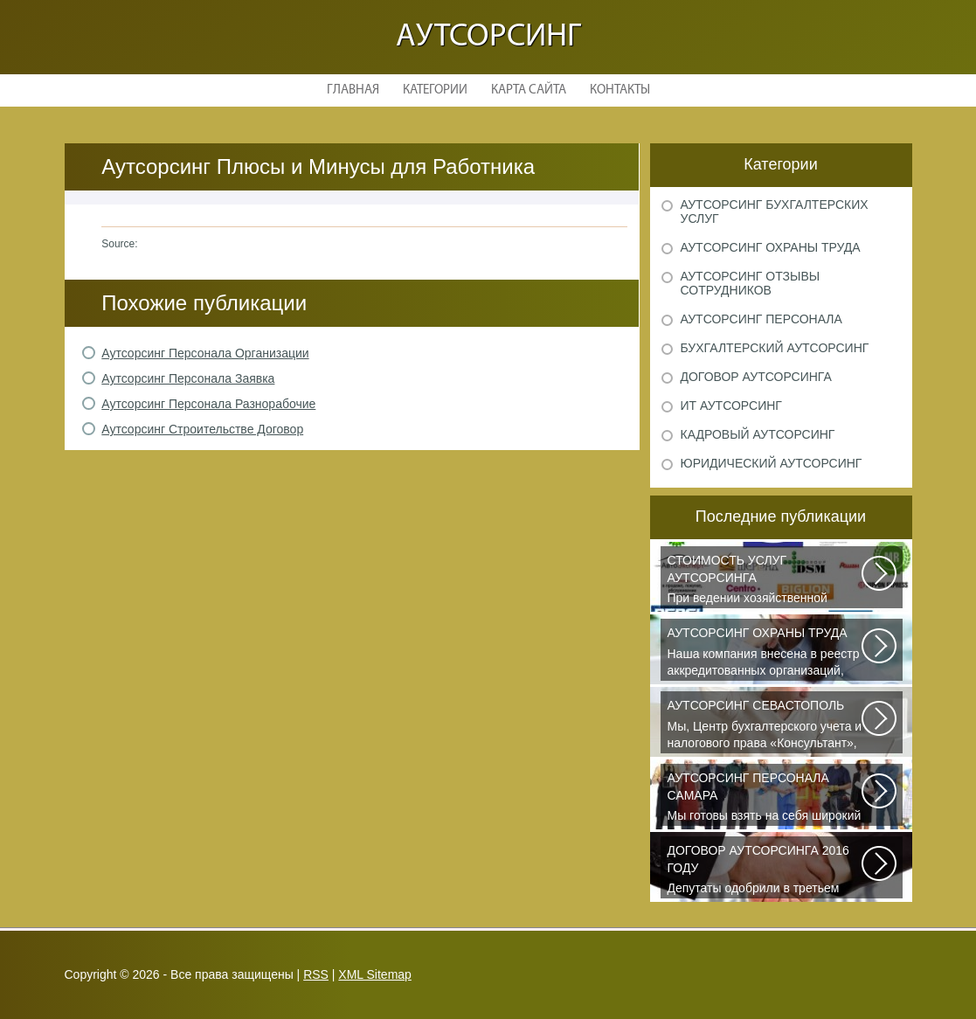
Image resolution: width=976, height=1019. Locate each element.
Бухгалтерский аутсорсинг (775, 348)
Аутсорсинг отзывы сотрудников (750, 283)
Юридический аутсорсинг (771, 463)
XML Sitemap (375, 974)
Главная (353, 90)
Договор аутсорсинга (756, 377)
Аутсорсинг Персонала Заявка (187, 378)
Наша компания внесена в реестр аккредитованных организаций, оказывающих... (765, 653)
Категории (435, 90)
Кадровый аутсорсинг (758, 434)
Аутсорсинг (488, 37)
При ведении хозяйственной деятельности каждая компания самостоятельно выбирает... (765, 580)
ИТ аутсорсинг (731, 405)
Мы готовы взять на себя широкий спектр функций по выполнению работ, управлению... (765, 798)
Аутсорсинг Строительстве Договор (202, 429)
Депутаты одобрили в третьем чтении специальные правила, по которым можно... (765, 870)
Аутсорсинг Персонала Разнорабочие (208, 404)
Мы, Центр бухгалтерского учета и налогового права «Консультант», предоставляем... (765, 725)
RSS (316, 974)
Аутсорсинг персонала (761, 319)
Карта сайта (528, 90)
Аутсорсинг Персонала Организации (204, 353)
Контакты (620, 90)
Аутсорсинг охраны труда (771, 247)
